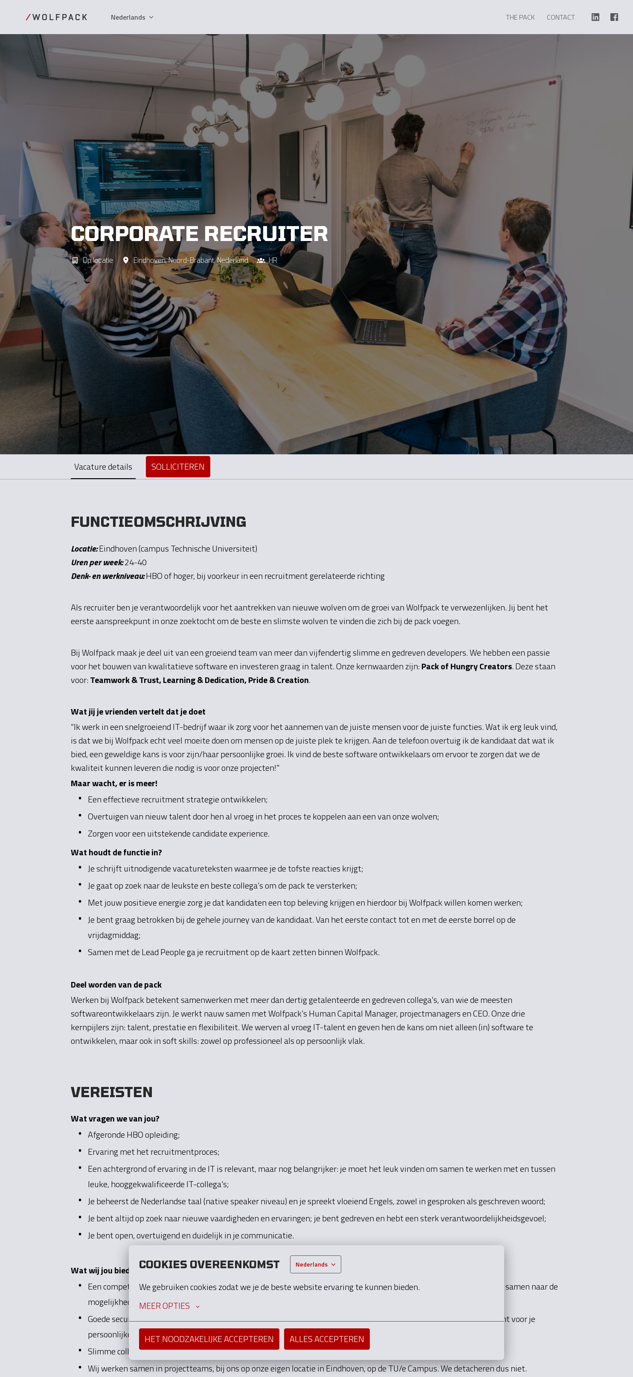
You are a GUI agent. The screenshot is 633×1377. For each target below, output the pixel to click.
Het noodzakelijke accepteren (209, 1338)
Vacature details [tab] (103, 466)
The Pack (520, 17)
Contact (561, 17)
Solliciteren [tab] (178, 466)
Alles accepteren (327, 1338)
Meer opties (169, 1306)
